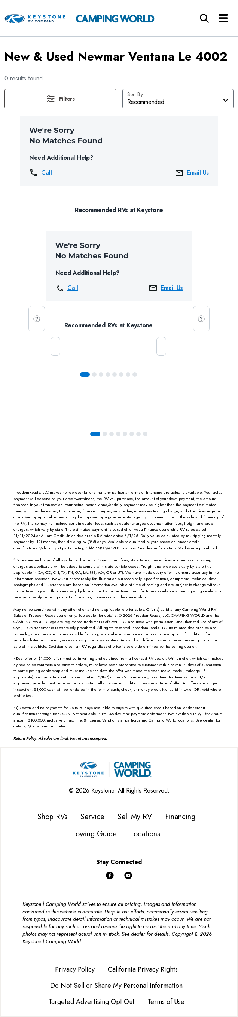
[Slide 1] (94, 374)
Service (92, 816)
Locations (145, 833)
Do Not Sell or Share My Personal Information (116, 985)
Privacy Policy (75, 969)
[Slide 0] (85, 374)
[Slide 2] (101, 374)
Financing (180, 816)
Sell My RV (135, 816)
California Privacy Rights (143, 969)
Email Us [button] (192, 172)
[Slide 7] (134, 374)
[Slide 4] (114, 374)
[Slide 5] (121, 374)
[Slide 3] (108, 374)
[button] (60, 98)
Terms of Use (165, 1002)
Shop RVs (52, 816)
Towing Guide (94, 833)
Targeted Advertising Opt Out (91, 1002)
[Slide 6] (128, 374)
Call (40, 172)
